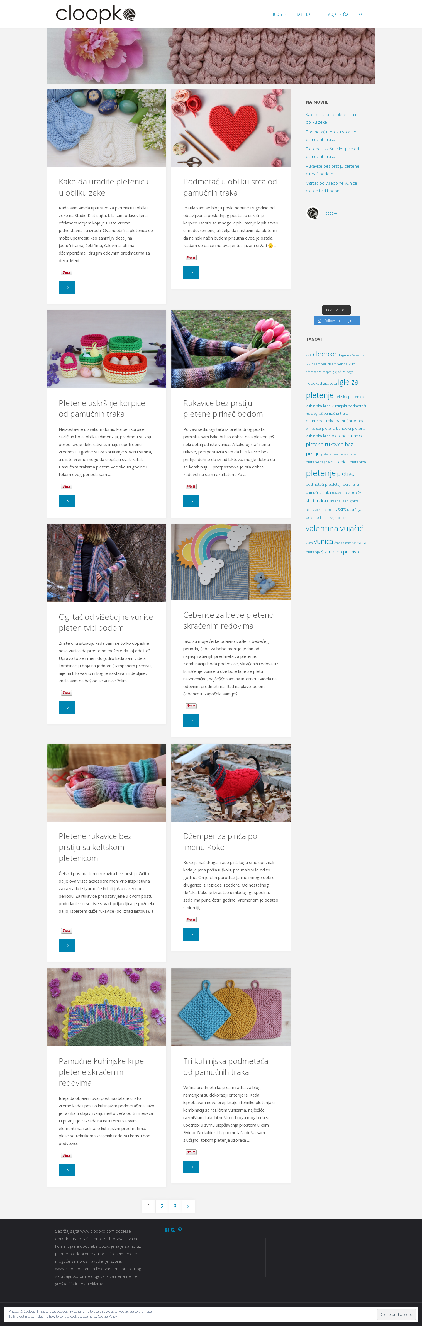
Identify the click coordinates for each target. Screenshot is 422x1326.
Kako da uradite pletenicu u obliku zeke (104, 186)
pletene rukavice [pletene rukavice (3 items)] (348, 436)
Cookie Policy (107, 1316)
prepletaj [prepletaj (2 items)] (332, 484)
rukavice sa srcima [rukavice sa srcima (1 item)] (344, 493)
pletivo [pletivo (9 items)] (346, 474)
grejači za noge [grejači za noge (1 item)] (343, 372)
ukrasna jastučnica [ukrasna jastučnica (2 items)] (343, 501)
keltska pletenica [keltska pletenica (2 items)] (349, 396)
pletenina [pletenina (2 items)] (358, 462)
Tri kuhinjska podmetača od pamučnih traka (225, 1066)
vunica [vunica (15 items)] (323, 541)
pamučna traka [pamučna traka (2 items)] (336, 413)
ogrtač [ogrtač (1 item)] (318, 414)
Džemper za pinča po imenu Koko (220, 841)
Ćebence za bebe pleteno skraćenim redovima (228, 620)
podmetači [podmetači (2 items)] (315, 484)
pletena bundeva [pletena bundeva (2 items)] (336, 428)
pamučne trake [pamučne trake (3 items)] (320, 421)
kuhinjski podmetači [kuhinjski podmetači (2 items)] (349, 405)
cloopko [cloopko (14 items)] (324, 353)
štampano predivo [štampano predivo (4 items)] (340, 551)
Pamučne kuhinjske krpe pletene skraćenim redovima (101, 1072)
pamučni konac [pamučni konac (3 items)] (350, 421)
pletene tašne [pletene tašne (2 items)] (318, 462)
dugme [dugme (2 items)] (343, 355)
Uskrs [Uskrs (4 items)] (340, 509)
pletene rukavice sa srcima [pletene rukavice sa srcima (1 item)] (339, 454)
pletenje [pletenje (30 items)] (321, 472)
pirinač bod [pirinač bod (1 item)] (313, 429)
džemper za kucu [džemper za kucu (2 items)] (342, 364)
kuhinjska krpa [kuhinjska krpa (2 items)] (318, 405)
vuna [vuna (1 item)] (309, 543)
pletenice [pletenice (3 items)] (340, 462)
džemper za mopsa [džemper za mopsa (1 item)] (318, 372)
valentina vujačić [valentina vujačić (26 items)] (334, 528)
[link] (361, 14)
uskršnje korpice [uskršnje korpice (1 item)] (335, 518)
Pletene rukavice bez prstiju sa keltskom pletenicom (95, 847)
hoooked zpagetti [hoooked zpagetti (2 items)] (321, 383)
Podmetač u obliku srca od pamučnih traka (230, 186)
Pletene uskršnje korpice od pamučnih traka (102, 408)
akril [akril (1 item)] (309, 355)
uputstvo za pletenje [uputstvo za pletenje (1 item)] (319, 510)
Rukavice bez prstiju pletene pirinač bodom (223, 408)
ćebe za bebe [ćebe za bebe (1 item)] (342, 543)
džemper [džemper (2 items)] (318, 364)
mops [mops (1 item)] (309, 414)
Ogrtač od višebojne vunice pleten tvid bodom (106, 622)
